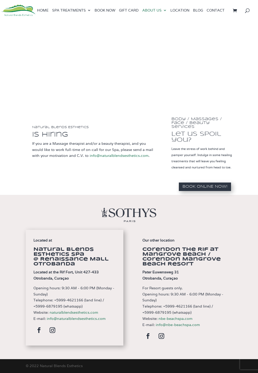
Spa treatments (69, 10)
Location (179, 10)
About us (152, 10)
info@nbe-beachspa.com (178, 324)
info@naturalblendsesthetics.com (119, 155)
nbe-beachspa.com (175, 318)
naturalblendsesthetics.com (74, 312)
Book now (105, 10)
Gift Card (129, 10)
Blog (198, 10)
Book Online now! (204, 186)
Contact (216, 10)
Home (43, 10)
